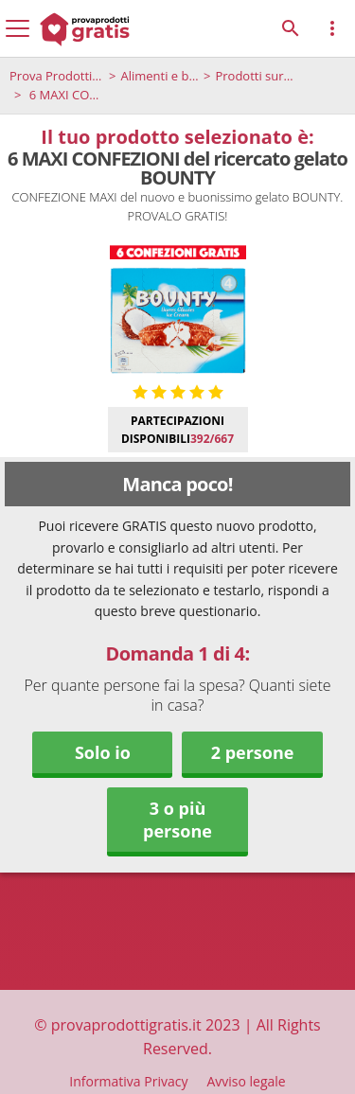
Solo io (103, 752)
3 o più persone (177, 819)
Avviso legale (245, 1081)
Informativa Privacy (128, 1081)
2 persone (252, 752)
